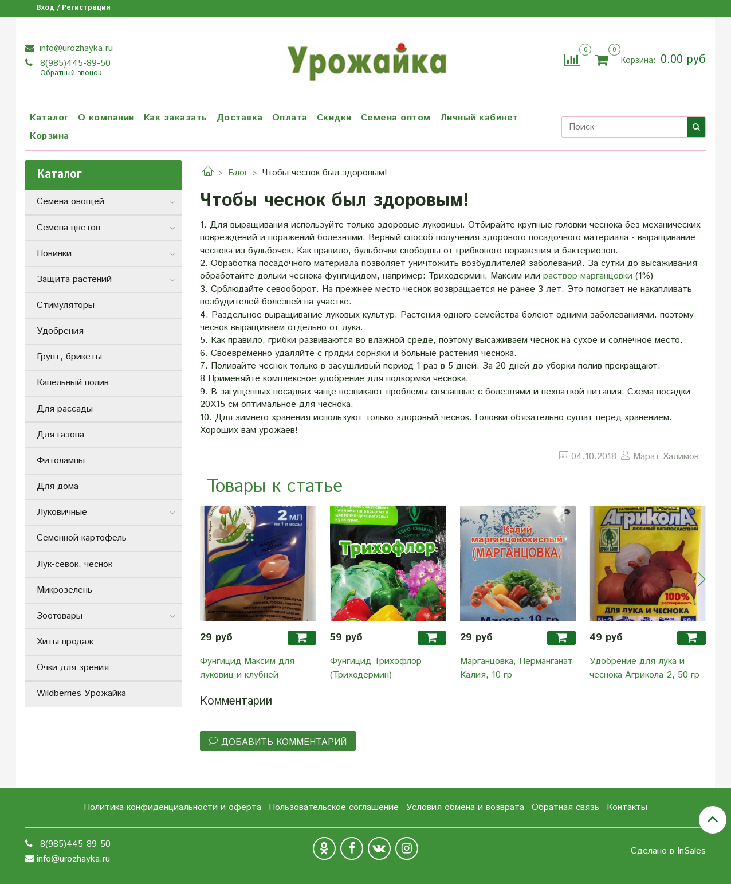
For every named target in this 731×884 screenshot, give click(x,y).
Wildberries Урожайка (81, 693)
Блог (238, 172)
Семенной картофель (82, 538)
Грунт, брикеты (69, 356)
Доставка (240, 117)
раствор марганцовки (587, 276)
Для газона (60, 434)
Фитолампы (61, 460)
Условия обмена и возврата (465, 807)
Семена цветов (68, 227)
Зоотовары (59, 616)
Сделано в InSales (668, 851)
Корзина (49, 136)
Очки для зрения (73, 667)
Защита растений (74, 279)
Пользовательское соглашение (334, 807)
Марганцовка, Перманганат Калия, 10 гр (516, 668)
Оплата (290, 117)
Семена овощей (70, 201)
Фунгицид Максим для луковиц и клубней (247, 668)
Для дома (57, 486)
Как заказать (175, 117)
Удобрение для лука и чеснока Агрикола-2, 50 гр (644, 668)
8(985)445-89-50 (74, 63)
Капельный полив (73, 382)
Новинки (54, 253)
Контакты (627, 807)
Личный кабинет (479, 117)
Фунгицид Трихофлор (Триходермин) (376, 668)
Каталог (49, 117)
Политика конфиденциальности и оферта (172, 807)
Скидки (334, 117)
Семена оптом (396, 117)
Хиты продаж (65, 641)
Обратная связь (565, 807)
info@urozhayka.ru (75, 48)
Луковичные (62, 512)
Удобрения (60, 331)
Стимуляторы (66, 305)
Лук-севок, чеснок (74, 564)
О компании (106, 117)
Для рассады (65, 409)
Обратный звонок (70, 73)
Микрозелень (64, 590)
